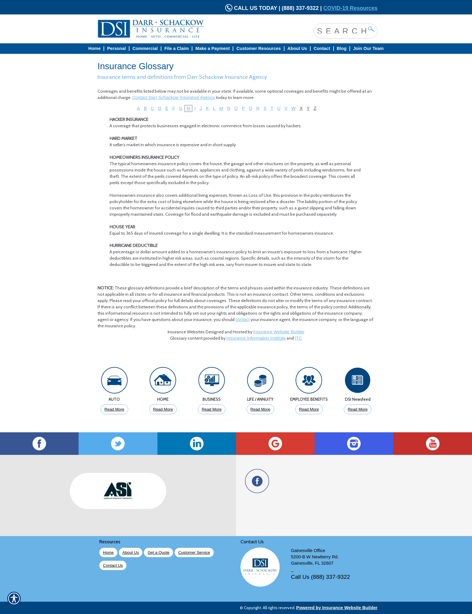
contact (242, 319)
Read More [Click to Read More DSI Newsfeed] (358, 409)
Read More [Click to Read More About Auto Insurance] (114, 409)
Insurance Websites (186, 332)
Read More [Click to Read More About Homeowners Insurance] (163, 409)
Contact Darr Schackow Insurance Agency (173, 97)
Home (108, 552)
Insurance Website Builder (279, 331)
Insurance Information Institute (256, 338)
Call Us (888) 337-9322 (320, 577)
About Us (131, 552)
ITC (298, 338)
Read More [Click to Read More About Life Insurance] (260, 409)
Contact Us (113, 565)
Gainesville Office (308, 550)
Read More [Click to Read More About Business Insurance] (212, 409)
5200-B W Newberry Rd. (315, 556)
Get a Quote (158, 552)
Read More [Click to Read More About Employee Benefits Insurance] (309, 409)
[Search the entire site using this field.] (341, 30)
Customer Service (194, 552)
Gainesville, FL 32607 (312, 563)
